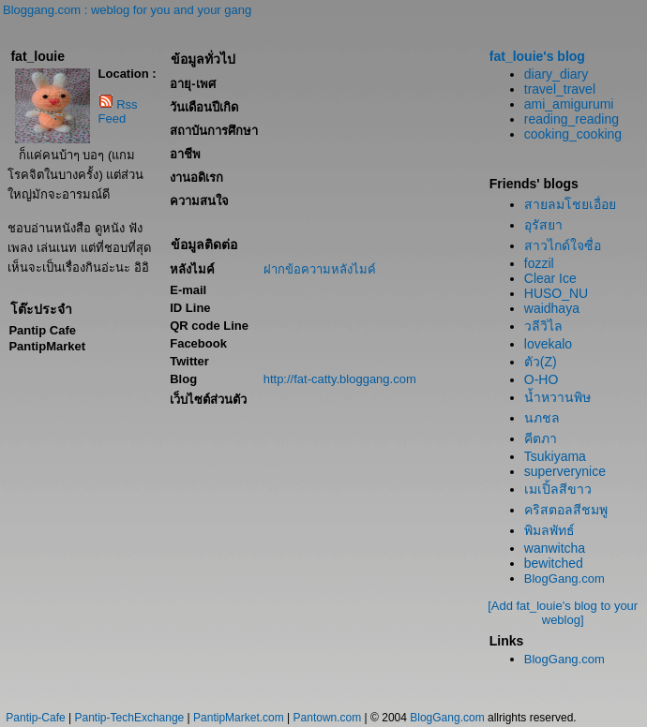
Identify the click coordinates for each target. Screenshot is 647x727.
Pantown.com (327, 717)
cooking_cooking (573, 133)
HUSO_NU (556, 293)
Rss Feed (118, 111)
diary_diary (556, 74)
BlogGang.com (564, 578)
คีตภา (540, 438)
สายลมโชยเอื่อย (570, 204)
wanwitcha (554, 548)
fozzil (539, 263)
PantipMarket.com (238, 717)
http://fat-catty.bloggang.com (339, 379)
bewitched (553, 563)
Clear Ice (550, 278)
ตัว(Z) (540, 361)
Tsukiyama (555, 456)
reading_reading (571, 118)
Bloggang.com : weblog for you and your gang (127, 10)
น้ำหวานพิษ (557, 397)
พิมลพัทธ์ (549, 530)
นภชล (542, 417)
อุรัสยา (543, 224)
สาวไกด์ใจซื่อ (562, 245)
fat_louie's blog (537, 56)
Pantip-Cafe (35, 717)
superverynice (565, 471)
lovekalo (548, 343)
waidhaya (551, 308)
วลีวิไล (543, 326)
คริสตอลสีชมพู (566, 509)
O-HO (541, 379)
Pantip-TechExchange (130, 717)
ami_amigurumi (569, 103)
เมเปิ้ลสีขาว (558, 489)
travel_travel (559, 89)
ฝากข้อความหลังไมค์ (319, 269)
